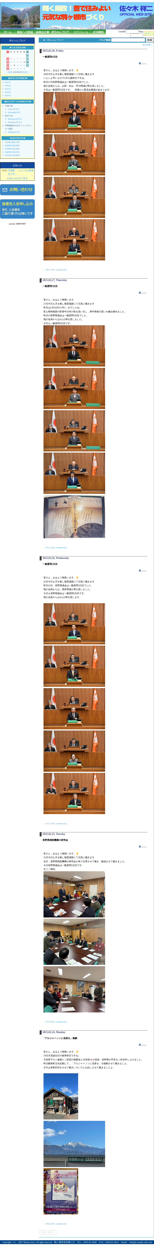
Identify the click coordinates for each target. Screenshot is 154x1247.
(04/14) (8, 92)
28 (24, 69)
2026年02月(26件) (12, 149)
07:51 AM (50, 824)
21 (24, 65)
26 (17, 69)
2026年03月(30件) (12, 145)
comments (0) (60, 270)
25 (14, 69)
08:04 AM (50, 1224)
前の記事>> (147, 45)
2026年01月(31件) (12, 152)
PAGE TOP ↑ (48, 1232)
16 (8, 65)
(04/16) (8, 86)
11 (14, 62)
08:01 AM (50, 270)
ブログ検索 (104, 40)
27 (21, 69)
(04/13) (8, 95)
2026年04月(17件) (12, 142)
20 (21, 65)
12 (17, 62)
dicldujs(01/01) (14, 132)
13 (21, 62)
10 (11, 62)
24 (11, 69)
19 (17, 65)
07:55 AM (50, 548)
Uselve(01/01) (13, 109)
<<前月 (9, 72)
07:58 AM (50, 1022)
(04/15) (8, 89)
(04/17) (8, 82)
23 (8, 69)
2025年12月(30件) (12, 155)
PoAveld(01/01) (14, 112)
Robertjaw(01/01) (15, 119)
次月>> (26, 72)
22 (27, 65)
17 (11, 65)
